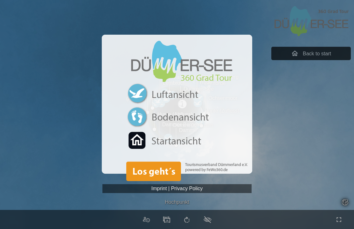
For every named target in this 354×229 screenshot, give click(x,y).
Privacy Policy (187, 188)
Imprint (159, 188)
